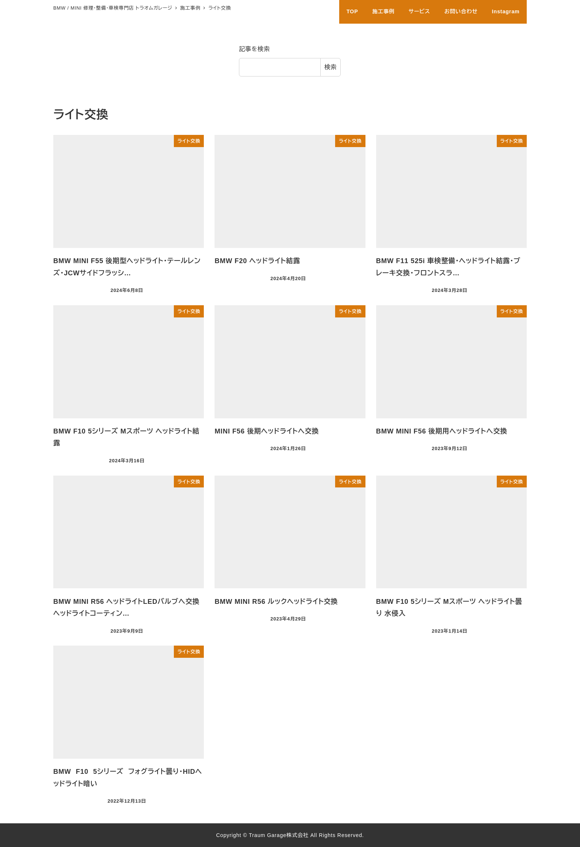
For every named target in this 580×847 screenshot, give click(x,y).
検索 (330, 67)
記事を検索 (254, 49)
